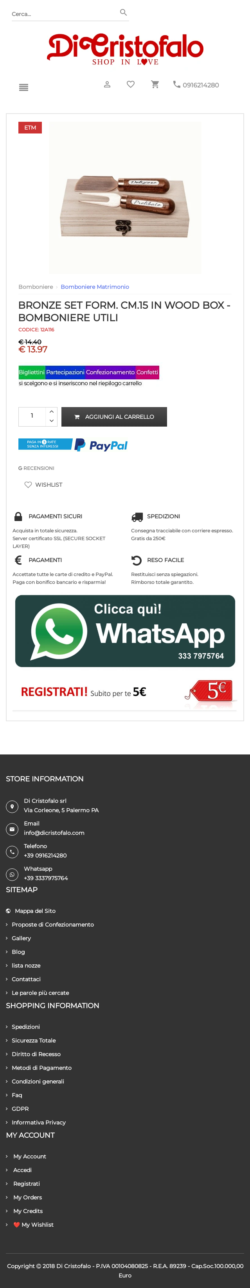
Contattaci (23, 979)
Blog (15, 951)
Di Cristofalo (73, 1266)
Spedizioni (23, 1026)
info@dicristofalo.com (54, 832)
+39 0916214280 (45, 855)
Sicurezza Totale (31, 1040)
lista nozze (23, 965)
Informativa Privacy (36, 1122)
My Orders (24, 1197)
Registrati (23, 1183)
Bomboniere (35, 286)
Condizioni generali (35, 1081)
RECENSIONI (36, 468)
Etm (30, 127)
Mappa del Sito (31, 910)
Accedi (19, 1170)
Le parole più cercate (37, 992)
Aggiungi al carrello (114, 416)
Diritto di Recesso (33, 1054)
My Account (26, 1156)
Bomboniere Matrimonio (95, 286)
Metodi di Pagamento (39, 1067)
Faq (14, 1095)
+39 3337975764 (46, 878)
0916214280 (201, 85)
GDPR (17, 1108)
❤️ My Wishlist (30, 1224)
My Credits (24, 1211)
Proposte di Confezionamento (50, 924)
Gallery (18, 938)
